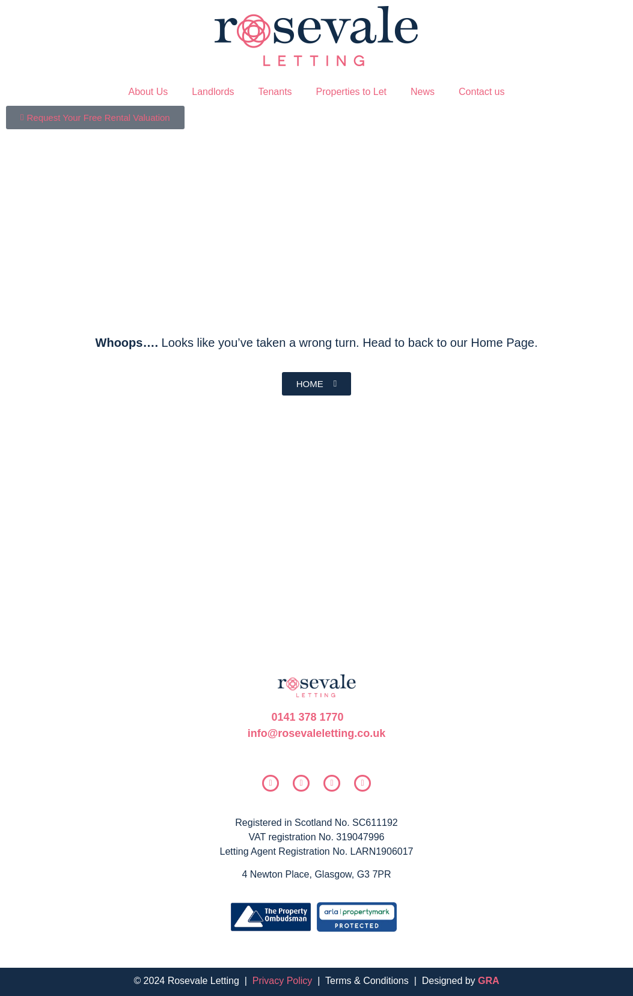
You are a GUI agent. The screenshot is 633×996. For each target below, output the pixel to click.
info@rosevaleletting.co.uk (317, 733)
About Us (148, 92)
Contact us (481, 92)
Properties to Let (351, 92)
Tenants (275, 92)
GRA (489, 981)
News (423, 92)
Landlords (213, 92)
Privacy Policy (282, 981)
